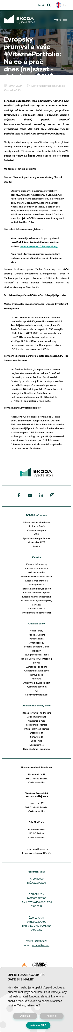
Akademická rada (36, 720)
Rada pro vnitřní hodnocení (36, 712)
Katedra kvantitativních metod (37, 576)
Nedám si (51, 1016)
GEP (36, 534)
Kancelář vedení (36, 634)
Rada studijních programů (36, 748)
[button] (61, 5)
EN (61, 5)
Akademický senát (36, 716)
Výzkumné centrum (36, 686)
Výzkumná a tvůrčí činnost (36, 682)
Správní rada (36, 736)
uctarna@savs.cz (40, 945)
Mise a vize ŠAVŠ (36, 542)
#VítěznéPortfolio (30, 150)
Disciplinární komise (36, 724)
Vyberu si (25, 1016)
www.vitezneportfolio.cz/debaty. (39, 246)
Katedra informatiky (36, 564)
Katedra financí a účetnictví (36, 596)
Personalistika (36, 638)
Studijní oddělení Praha (37, 654)
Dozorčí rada (36, 732)
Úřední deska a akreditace (36, 522)
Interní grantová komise (36, 728)
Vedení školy (36, 630)
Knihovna (36, 678)
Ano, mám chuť (38, 1025)
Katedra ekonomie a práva (36, 592)
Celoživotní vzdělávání (36, 694)
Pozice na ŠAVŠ (37, 526)
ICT (36, 690)
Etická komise (36, 744)
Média (36, 546)
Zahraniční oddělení (36, 666)
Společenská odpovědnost (36, 538)
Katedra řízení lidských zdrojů (36, 588)
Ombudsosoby (36, 642)
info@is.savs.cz (40, 849)
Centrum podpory (36, 530)
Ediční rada (36, 740)
